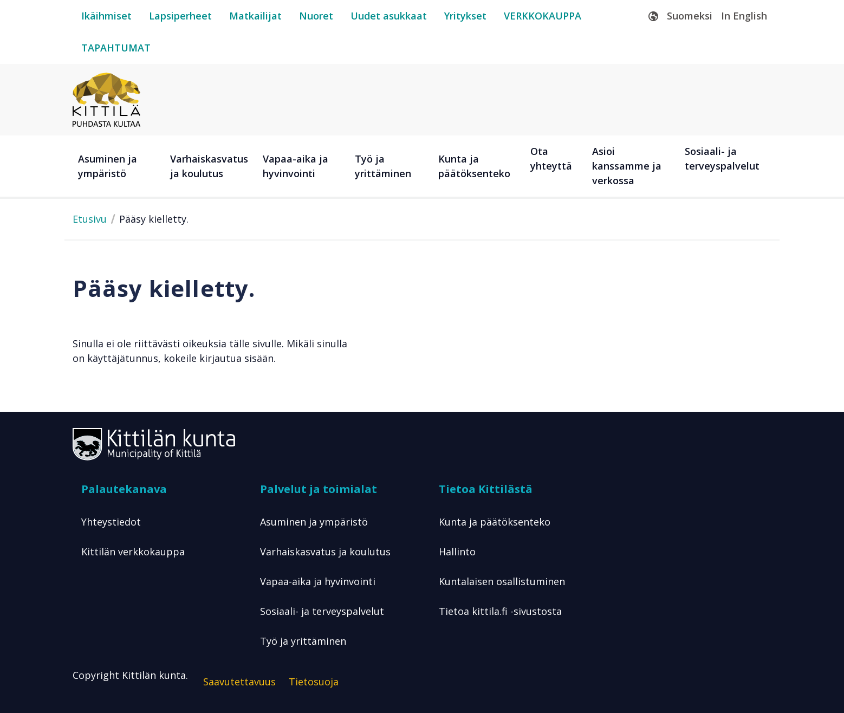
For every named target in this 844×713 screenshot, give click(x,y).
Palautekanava (124, 489)
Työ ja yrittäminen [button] (383, 166)
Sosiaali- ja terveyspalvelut (322, 611)
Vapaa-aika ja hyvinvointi (317, 581)
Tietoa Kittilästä (486, 489)
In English (744, 15)
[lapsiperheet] (180, 16)
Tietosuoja (314, 681)
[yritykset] (465, 16)
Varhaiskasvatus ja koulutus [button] (209, 166)
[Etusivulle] (106, 98)
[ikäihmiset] (106, 16)
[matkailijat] (255, 16)
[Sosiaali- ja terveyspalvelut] (725, 166)
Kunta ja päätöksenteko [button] (474, 166)
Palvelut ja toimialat (318, 489)
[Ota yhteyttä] (556, 166)
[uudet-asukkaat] (388, 16)
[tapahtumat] (116, 48)
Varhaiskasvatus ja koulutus (325, 551)
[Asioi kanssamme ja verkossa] (633, 166)
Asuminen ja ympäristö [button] (107, 166)
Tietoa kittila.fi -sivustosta (500, 611)
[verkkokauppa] (542, 16)
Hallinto (457, 551)
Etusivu (90, 218)
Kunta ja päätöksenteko (494, 521)
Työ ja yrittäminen (303, 640)
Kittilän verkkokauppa (133, 551)
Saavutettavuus (239, 681)
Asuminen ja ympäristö (314, 521)
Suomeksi (689, 15)
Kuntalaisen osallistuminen (502, 581)
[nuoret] (316, 16)
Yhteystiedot (111, 521)
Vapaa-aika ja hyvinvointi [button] (295, 166)
